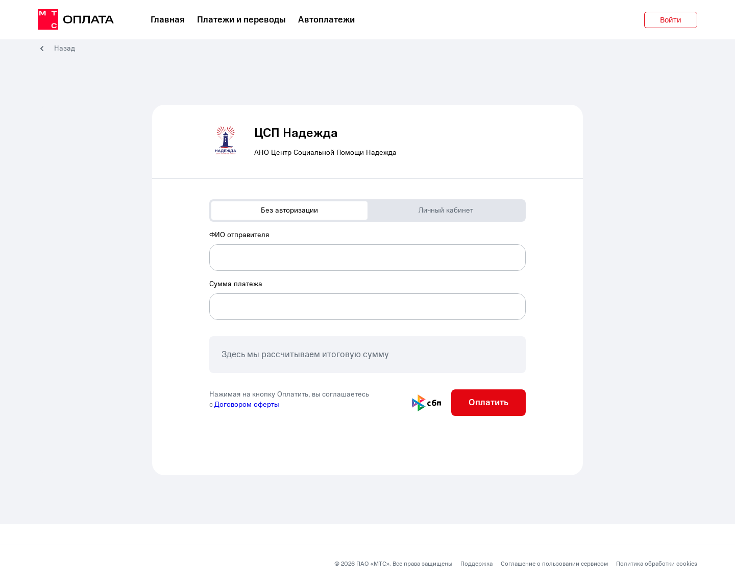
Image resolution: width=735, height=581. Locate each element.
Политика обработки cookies (656, 564)
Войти (670, 20)
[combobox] (367, 250)
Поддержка (476, 564)
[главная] (76, 20)
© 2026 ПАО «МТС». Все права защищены (393, 564)
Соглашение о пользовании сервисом (554, 564)
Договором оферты (246, 404)
